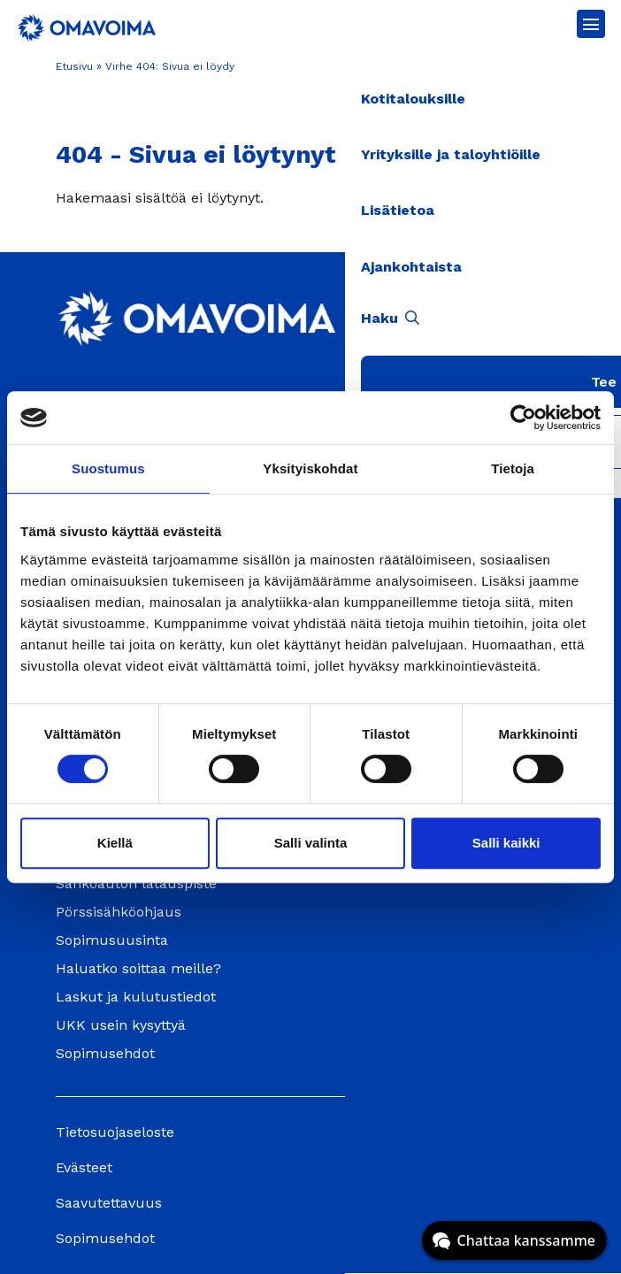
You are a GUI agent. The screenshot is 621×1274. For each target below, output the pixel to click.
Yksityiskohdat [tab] (310, 468)
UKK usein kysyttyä (121, 1025)
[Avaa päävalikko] (591, 24)
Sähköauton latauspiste (136, 883)
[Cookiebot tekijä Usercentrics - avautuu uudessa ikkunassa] (523, 417)
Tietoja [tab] (512, 468)
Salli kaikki (506, 842)
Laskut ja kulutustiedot (136, 996)
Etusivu (74, 66)
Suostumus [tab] (108, 468)
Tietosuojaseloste (115, 1132)
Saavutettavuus (109, 1202)
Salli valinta (311, 842)
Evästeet (84, 1167)
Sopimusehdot (105, 1053)
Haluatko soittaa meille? (138, 968)
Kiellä (115, 842)
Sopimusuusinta (112, 940)
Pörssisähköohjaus (118, 911)
